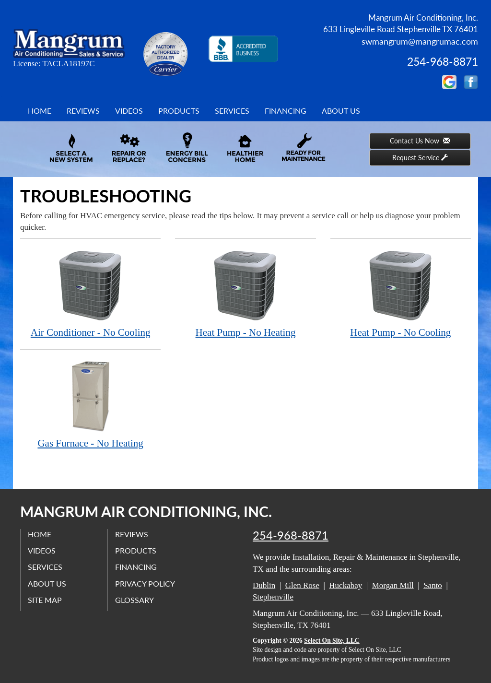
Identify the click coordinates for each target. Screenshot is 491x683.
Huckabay (345, 585)
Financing (285, 110)
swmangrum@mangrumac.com (420, 41)
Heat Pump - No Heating (245, 293)
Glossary (134, 599)
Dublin (264, 585)
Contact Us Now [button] (420, 141)
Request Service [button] (420, 157)
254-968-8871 (290, 535)
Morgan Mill (393, 585)
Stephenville (273, 596)
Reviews (83, 110)
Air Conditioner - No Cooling (90, 293)
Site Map (45, 599)
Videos (129, 110)
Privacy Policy (145, 583)
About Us (341, 110)
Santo (432, 585)
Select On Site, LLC (332, 640)
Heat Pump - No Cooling (400, 293)
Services (232, 110)
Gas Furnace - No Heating (90, 404)
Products (178, 110)
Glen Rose (302, 585)
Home (39, 110)
